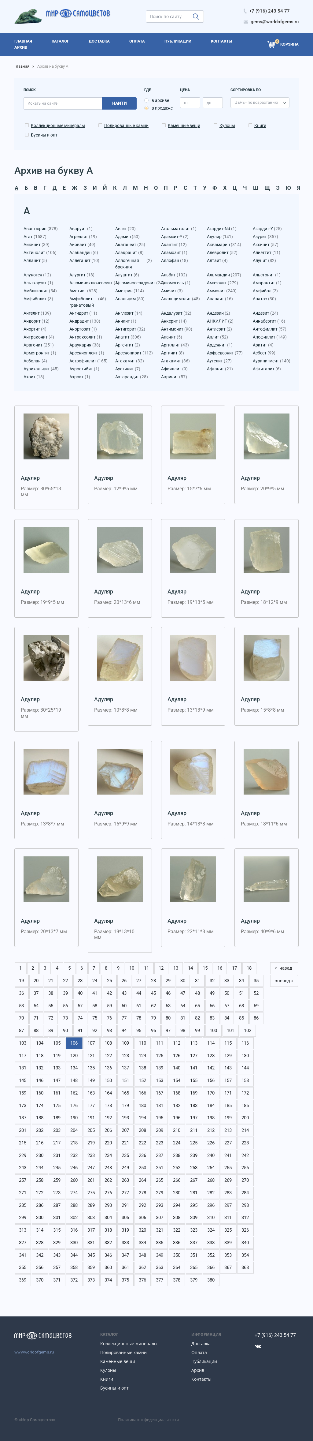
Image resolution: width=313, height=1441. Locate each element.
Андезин (218, 313)
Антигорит (130, 329)
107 (91, 1043)
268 (211, 1180)
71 (36, 1018)
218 (74, 1143)
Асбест (264, 353)
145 (22, 1080)
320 (142, 1230)
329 (57, 1242)
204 (74, 1130)
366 (211, 1267)
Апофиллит (270, 337)
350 (176, 1255)
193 (125, 1118)
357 (57, 1267)
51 (241, 993)
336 (176, 1242)
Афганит (220, 369)
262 (108, 1180)
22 (65, 980)
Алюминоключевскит (87, 283)
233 (91, 1155)
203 (57, 1130)
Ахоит (34, 377)
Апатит (128, 337)
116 (245, 1043)
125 (159, 1055)
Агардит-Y (267, 229)
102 (247, 1030)
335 (159, 1242)
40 (80, 993)
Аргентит (127, 345)
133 (57, 1068)
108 (108, 1043)
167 (159, 1093)
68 (241, 1006)
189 (57, 1118)
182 (176, 1105)
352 (211, 1255)
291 (125, 1205)
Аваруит (81, 229)
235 (125, 1155)
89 (50, 1030)
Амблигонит (40, 291)
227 (228, 1143)
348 (142, 1255)
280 (176, 1193)
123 (125, 1055)
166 (142, 1093)
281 (193, 1193)
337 (193, 1242)
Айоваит (82, 244)
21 (50, 980)
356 (39, 1267)
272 (39, 1193)
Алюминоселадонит (133, 283)
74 (80, 1018)
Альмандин (224, 275)
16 (219, 968)
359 (91, 1267)
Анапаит (220, 299)
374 (108, 1280)
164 (108, 1093)
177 (91, 1105)
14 (190, 968)
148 (74, 1080)
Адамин (127, 237)
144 (245, 1068)
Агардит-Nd (222, 229)
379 (193, 1280)
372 (74, 1280)
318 (108, 1230)
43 (124, 993)
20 (36, 980)
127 (193, 1055)
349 (159, 1255)
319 (125, 1230)
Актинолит (40, 252)
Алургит (81, 275)
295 (193, 1205)
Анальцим (130, 299)
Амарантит (267, 283)
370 (39, 1280)
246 (74, 1167)
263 (125, 1180)
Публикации (204, 1361)
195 (159, 1118)
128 (211, 1055)
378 (176, 1280)
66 (212, 1006)
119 (57, 1055)
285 (22, 1205)
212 (211, 1130)
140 (176, 1068)
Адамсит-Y (175, 237)
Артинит (172, 353)
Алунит (264, 260)
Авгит (125, 229)
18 (249, 968)
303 (91, 1217)
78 (138, 1018)
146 (39, 1080)
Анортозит (83, 329)
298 (245, 1205)
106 (74, 1043)
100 (213, 1030)
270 (245, 1180)
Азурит (265, 237)
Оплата (199, 1352)
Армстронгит (40, 353)
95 (138, 1030)
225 (193, 1143)
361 (125, 1267)
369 (22, 1280)
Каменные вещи (184, 125)
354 (245, 1255)
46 (168, 993)
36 (21, 993)
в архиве (160, 100)
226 (211, 1143)
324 (211, 1230)
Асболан (35, 361)
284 (245, 1193)
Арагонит (39, 345)
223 (159, 1143)
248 (108, 1167)
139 (159, 1068)
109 (125, 1043)
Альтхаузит (38, 283)
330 (74, 1242)
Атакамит (129, 361)
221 (125, 1143)
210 (176, 1130)
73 (65, 1018)
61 (138, 1006)
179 (125, 1105)
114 (211, 1043)
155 (193, 1080)
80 (168, 1018)
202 (39, 1130)
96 (153, 1030)
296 (211, 1205)
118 (39, 1055)
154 (176, 1080)
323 (193, 1230)
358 (74, 1267)
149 (91, 1080)
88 (36, 1030)
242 (245, 1155)
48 (197, 993)
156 (211, 1080)
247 (91, 1167)
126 (176, 1055)
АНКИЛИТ (220, 321)
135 (91, 1068)
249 (125, 1167)
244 (39, 1167)
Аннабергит (269, 321)
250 (142, 1167)
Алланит (35, 260)
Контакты (201, 1379)
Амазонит (222, 283)
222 (142, 1143)
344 (74, 1255)
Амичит (172, 291)
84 (226, 1018)
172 (245, 1093)
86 (256, 1018)
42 (109, 993)
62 (153, 1006)
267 (193, 1180)
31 (197, 980)
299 (22, 1217)
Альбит (174, 275)
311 (228, 1217)
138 (142, 1068)
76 (109, 1018)
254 (211, 1167)
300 (39, 1217)
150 (108, 1080)
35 (256, 980)
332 (108, 1242)
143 (228, 1068)
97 (168, 1030)
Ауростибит (84, 369)
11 (146, 968)
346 (108, 1255)
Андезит (265, 313)
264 (142, 1180)
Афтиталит (267, 369)
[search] (175, 16)
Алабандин (83, 252)
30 (182, 980)
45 (153, 993)
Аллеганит (84, 260)
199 (228, 1118)
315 (57, 1230)
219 (91, 1143)
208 (142, 1130)
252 (176, 1167)
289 (91, 1205)
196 (176, 1118)
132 (39, 1068)
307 (159, 1217)
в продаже (162, 108)
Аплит (217, 337)
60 (124, 1006)
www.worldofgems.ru (34, 1352)
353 (228, 1255)
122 (108, 1055)
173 (22, 1105)
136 (108, 1068)
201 (22, 1130)
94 (124, 1030)
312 (245, 1217)
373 (91, 1280)
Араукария (84, 345)
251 (159, 1167)
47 (182, 993)
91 (80, 1030)
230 (39, 1155)
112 (176, 1043)
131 (22, 1068)
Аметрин (129, 291)
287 (57, 1205)
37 (36, 993)
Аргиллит (175, 345)
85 (241, 1018)
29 (168, 980)
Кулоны (227, 125)
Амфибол (265, 291)
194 (142, 1118)
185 (228, 1105)
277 (125, 1193)
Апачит (171, 337)
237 (159, 1155)
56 (65, 1006)
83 (212, 1018)
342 (39, 1255)
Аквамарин (224, 244)
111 (159, 1043)
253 (193, 1167)
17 (234, 968)
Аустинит (127, 369)
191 (91, 1118)
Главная (21, 66)
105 (57, 1043)
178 (108, 1105)
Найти (119, 103)
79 (153, 1018)
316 (74, 1230)
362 (142, 1267)
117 (22, 1055)
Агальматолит (179, 229)
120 (74, 1055)
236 (142, 1155)
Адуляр (220, 237)
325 (228, 1230)
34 (241, 980)
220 (108, 1143)
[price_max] (213, 102)
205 (91, 1130)
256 (245, 1167)
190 (74, 1118)
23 (80, 980)
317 (91, 1230)
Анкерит (174, 321)
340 (245, 1242)
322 (176, 1230)
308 (176, 1217)
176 (74, 1105)
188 (39, 1118)
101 (230, 1030)
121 (91, 1055)
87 (21, 1030)
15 (205, 968)
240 (211, 1155)
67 (226, 1006)
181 (159, 1105)
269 (228, 1180)
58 (94, 1006)
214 (245, 1130)
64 (182, 1006)
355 (22, 1267)
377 (159, 1280)
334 (142, 1242)
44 (138, 993)
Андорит (37, 321)
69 (256, 1006)
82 (197, 1018)
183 (193, 1105)
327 (22, 1242)
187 (22, 1118)
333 (125, 1242)
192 (108, 1118)
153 (159, 1080)
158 (245, 1080)
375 (125, 1280)
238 (176, 1155)
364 (176, 1267)
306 (142, 1217)
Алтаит (217, 260)
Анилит (125, 321)
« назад (284, 968)
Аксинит (265, 244)
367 (228, 1267)
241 (228, 1155)
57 (80, 1006)
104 (39, 1043)
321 (159, 1230)
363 (159, 1267)
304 (108, 1217)
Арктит (263, 345)
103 (22, 1043)
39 (65, 993)
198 (211, 1118)
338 (211, 1242)
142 (211, 1068)
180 (142, 1105)
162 (74, 1093)
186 (245, 1105)
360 (108, 1267)
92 (94, 1030)
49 (212, 993)
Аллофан (174, 260)
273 (57, 1193)
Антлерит (219, 329)
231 (57, 1155)
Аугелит (219, 361)
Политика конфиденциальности (148, 1419)
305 (125, 1217)
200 (245, 1118)
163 (91, 1093)
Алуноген (37, 275)
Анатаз (264, 299)
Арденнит (220, 345)
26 (124, 980)
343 (57, 1255)
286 (39, 1205)
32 (212, 980)
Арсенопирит (133, 353)
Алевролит (222, 252)
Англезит (128, 313)
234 (108, 1155)
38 (50, 993)
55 (50, 1006)
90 (65, 1030)
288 (74, 1205)
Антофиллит (269, 329)
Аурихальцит (41, 369)
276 (108, 1193)
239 (193, 1155)
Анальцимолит (179, 299)
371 (57, 1280)
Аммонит (222, 291)
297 (228, 1205)
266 (176, 1180)
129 (228, 1055)
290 (108, 1205)
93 (109, 1030)
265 (159, 1180)
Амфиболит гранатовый (87, 302)
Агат (35, 237)
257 (22, 1180)
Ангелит (37, 313)
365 (193, 1267)
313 (22, 1230)
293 (159, 1205)
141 (193, 1068)
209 (159, 1130)
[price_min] (190, 102)
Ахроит (79, 377)
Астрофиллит (87, 361)
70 (21, 1018)
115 (228, 1043)
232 (74, 1155)
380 (211, 1280)
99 (197, 1030)
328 (39, 1242)
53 (21, 1006)
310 (211, 1217)
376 (142, 1280)
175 (57, 1105)
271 (22, 1193)
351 (193, 1255)
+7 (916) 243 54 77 (275, 1335)
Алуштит (127, 275)
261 (91, 1180)
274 (74, 1193)
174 (39, 1105)
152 (142, 1080)
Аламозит (174, 252)
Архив (197, 1370)
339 (228, 1242)
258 (39, 1180)
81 (182, 1018)
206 (108, 1130)
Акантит (174, 244)
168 (176, 1093)
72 (50, 1018)
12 (161, 968)
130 (245, 1055)
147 (57, 1080)
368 (245, 1267)
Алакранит (129, 252)
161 (57, 1093)
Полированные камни (126, 125)
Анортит (35, 329)
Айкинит (37, 244)
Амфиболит (38, 299)
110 (142, 1043)
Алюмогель (175, 283)
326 (245, 1230)
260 (74, 1180)
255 (228, 1167)
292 (142, 1205)
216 (39, 1143)
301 (57, 1217)
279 (159, 1193)
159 (22, 1093)
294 (176, 1205)
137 (125, 1068)
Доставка (201, 1343)
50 (226, 993)
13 (175, 968)
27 (138, 980)
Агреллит (83, 237)
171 (228, 1093)
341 (22, 1255)
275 (91, 1193)
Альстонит (267, 275)
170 (211, 1093)
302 (74, 1217)
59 (109, 1006)
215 (22, 1143)
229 (22, 1155)
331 (91, 1242)
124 (142, 1055)
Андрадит (84, 321)
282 (211, 1193)
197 (193, 1118)
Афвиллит (174, 369)
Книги (260, 125)
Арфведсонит (225, 353)
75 (94, 1018)
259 (57, 1180)
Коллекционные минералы (58, 125)
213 (228, 1130)
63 (168, 1006)
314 (39, 1230)
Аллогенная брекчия (133, 263)
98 (182, 1030)
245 (57, 1167)
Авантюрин (41, 229)
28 (153, 980)
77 (124, 1018)
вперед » (283, 980)
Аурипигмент (271, 361)
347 (125, 1255)
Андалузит (176, 313)
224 (176, 1143)
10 (131, 968)
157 (228, 1080)
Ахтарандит (131, 377)
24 (94, 980)
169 (193, 1093)
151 (125, 1080)
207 (125, 1130)
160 (39, 1093)
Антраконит (39, 337)
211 (193, 1130)
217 (57, 1143)
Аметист (83, 291)
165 (125, 1093)
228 (245, 1143)
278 (142, 1193)
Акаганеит (130, 244)
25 (109, 980)
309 (193, 1217)
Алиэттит (266, 252)
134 (74, 1068)
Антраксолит (85, 337)
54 (36, 1006)
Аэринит (174, 377)
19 (21, 980)
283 (228, 1193)
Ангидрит (83, 313)
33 (226, 980)
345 (91, 1255)
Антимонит (176, 329)
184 (211, 1105)
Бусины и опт (44, 135)
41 (94, 993)
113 (193, 1043)
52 (256, 993)
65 (197, 1006)
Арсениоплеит (86, 353)
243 (22, 1167)
